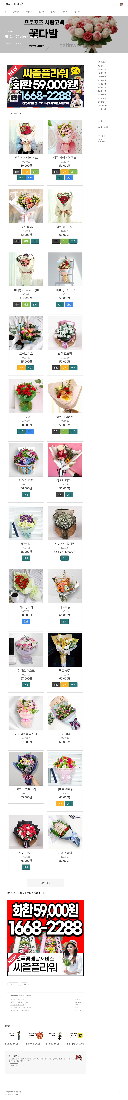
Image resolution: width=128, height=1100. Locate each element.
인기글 (106, 127)
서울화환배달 (14, 995)
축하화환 (29, 12)
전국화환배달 (14, 4)
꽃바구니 (65, 12)
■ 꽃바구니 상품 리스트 (18, 1002)
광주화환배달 (102, 87)
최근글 (100, 127)
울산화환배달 (102, 91)
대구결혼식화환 (102, 105)
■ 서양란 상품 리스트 (17, 1005)
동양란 (53, 12)
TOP (121, 1092)
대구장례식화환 (102, 109)
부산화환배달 (102, 77)
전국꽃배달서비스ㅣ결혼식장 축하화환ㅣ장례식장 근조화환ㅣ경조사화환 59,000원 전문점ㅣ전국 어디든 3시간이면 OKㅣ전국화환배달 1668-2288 (42, 1060)
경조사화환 (101, 102)
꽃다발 (77, 12)
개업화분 (42, 12)
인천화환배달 (102, 95)
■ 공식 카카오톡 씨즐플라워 (19, 1007)
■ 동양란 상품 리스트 (17, 999)
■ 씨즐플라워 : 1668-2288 (18, 1010)
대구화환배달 (102, 80)
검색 (116, 4)
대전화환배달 (102, 84)
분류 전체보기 (102, 62)
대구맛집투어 (102, 98)
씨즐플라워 (101, 66)
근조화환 (16, 12)
